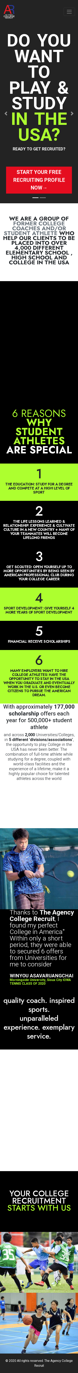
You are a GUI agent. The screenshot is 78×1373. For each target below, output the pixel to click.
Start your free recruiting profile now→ (39, 180)
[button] (6, 113)
